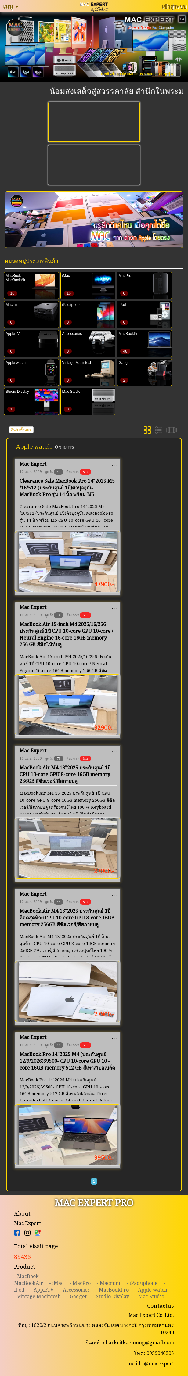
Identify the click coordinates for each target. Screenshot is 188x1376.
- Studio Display (111, 1296)
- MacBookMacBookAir (28, 1279)
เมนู (10, 6)
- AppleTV (42, 1289)
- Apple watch (151, 1289)
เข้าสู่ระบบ (174, 6)
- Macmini (108, 1283)
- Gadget (77, 1296)
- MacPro (80, 1283)
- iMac (56, 1283)
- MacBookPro (112, 1289)
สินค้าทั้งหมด (21, 430)
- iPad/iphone (141, 1283)
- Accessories (75, 1289)
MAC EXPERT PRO (94, 1203)
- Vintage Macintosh (37, 1296)
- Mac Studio (149, 1296)
